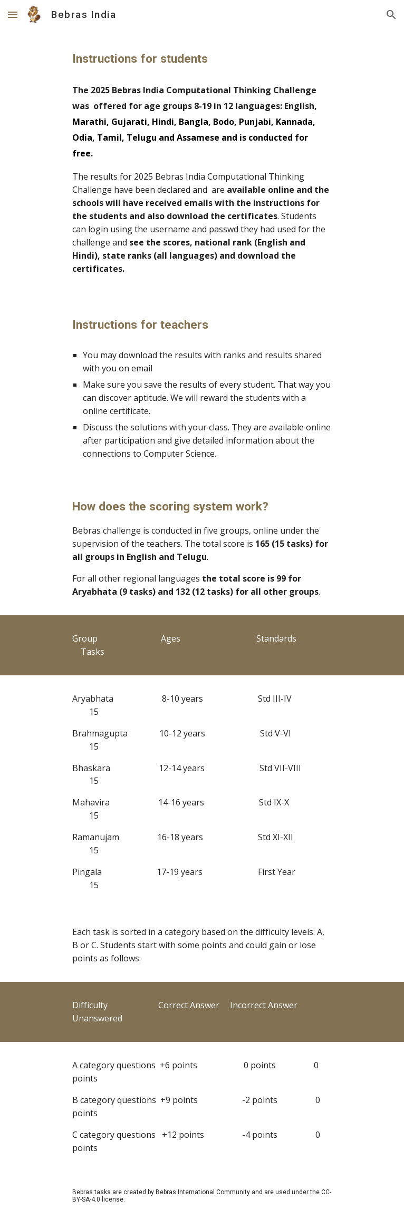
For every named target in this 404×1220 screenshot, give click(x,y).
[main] (201, 58)
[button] (12, 14)
